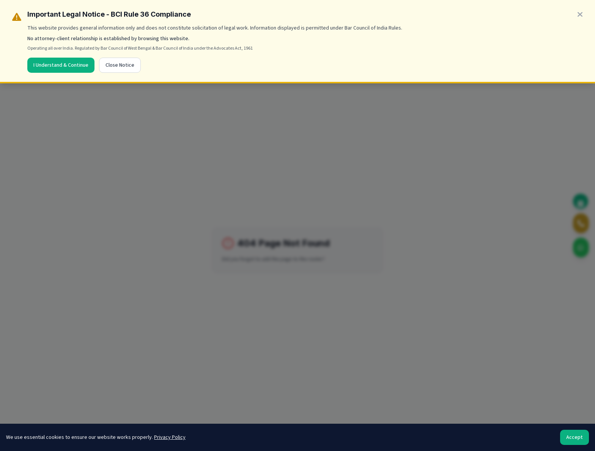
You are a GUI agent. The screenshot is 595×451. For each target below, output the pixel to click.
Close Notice (119, 65)
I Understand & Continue (60, 65)
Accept (574, 437)
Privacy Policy (170, 437)
